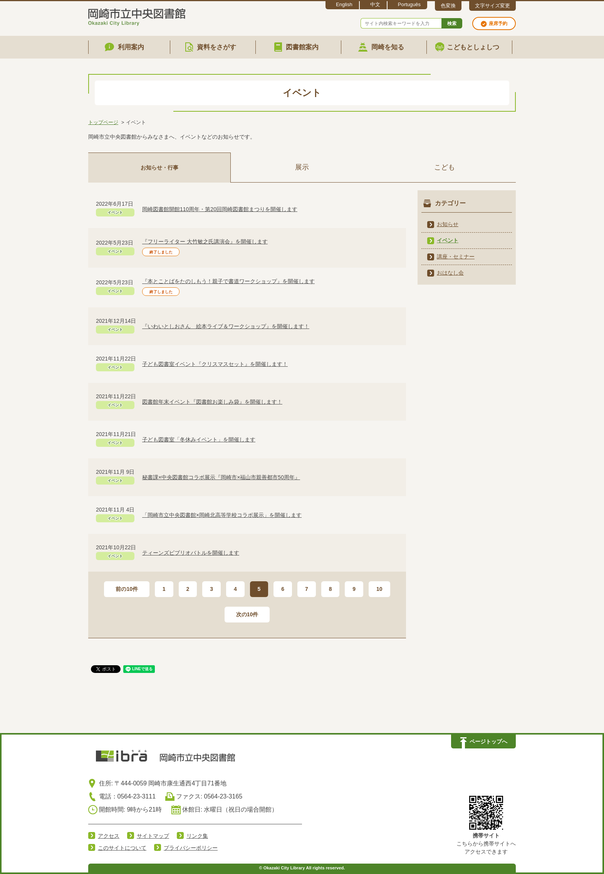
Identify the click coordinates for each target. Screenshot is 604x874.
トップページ (103, 122)
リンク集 (197, 836)
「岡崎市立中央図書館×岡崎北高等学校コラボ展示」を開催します (222, 515)
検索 (451, 23)
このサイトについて (122, 848)
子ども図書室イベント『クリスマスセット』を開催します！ (215, 364)
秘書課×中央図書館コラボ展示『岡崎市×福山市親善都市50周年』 (221, 477)
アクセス (108, 836)
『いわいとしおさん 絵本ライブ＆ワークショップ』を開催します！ (225, 326)
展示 (302, 167)
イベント (447, 240)
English (344, 4)
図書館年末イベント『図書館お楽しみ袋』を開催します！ (212, 402)
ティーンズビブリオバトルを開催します (190, 553)
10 (379, 589)
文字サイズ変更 (492, 5)
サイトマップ (153, 836)
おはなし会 (450, 273)
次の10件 (247, 614)
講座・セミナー (456, 256)
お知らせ (447, 224)
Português (409, 4)
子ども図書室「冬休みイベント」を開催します (198, 439)
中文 (375, 4)
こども (444, 167)
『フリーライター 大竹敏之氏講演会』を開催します (205, 241)
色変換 (448, 5)
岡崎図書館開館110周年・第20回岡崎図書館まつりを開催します (219, 209)
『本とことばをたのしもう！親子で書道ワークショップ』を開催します (228, 281)
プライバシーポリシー (191, 848)
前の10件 (127, 589)
